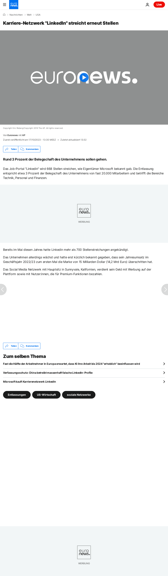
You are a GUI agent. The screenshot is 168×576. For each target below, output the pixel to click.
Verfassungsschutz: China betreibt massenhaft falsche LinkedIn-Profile (48, 372)
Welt (29, 15)
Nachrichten (16, 15)
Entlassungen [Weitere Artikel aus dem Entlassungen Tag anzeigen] (17, 394)
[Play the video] (84, 77)
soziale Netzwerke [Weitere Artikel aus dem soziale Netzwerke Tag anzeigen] (79, 394)
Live (159, 4)
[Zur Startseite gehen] (13, 4)
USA (38, 15)
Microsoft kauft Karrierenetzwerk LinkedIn (29, 381)
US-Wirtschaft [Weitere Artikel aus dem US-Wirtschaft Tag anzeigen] (46, 394)
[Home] (4, 14)
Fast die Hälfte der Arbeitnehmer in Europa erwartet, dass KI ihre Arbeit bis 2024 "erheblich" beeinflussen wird (71, 363)
